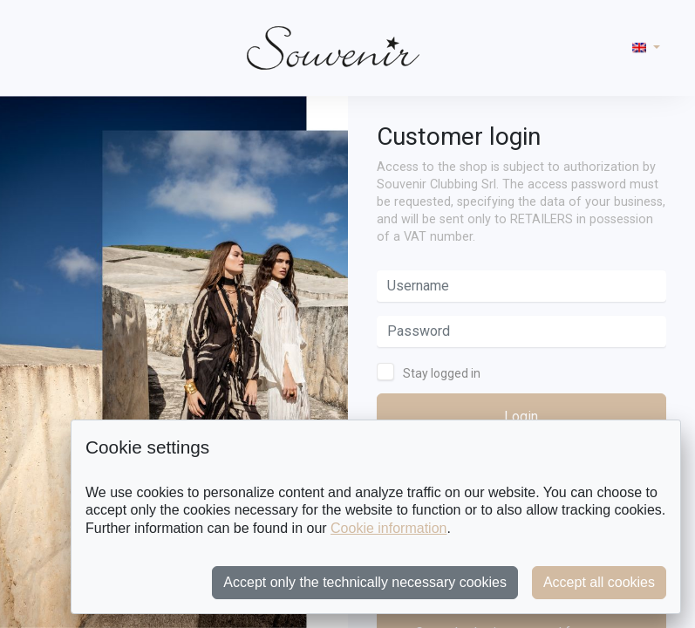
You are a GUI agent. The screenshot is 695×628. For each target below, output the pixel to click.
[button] (646, 47)
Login (521, 416)
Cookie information (388, 528)
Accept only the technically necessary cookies (365, 582)
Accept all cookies (599, 582)
